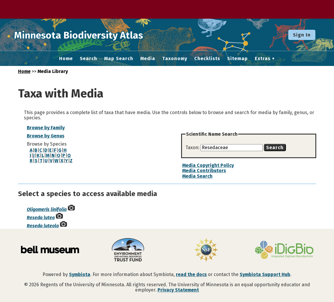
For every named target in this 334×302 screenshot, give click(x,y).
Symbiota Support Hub (265, 274)
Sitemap (237, 58)
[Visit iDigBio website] (284, 250)
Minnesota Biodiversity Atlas (90, 35)
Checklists (207, 58)
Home (66, 58)
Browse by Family (46, 127)
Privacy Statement (178, 290)
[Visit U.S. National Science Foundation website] (206, 250)
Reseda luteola (43, 225)
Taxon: (193, 147)
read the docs (191, 274)
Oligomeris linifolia (47, 209)
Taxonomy (174, 58)
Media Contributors (204, 170)
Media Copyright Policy (208, 165)
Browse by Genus (45, 136)
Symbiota (79, 274)
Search (88, 58)
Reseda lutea (41, 217)
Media (147, 58)
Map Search (118, 58)
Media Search (197, 176)
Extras (263, 58)
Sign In (302, 35)
